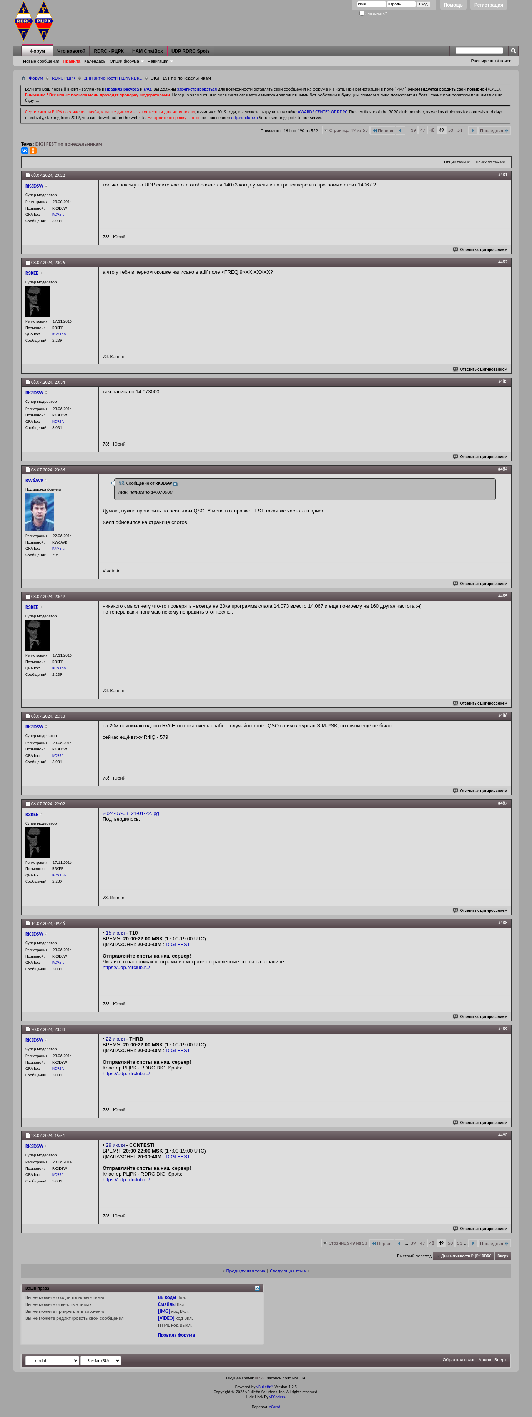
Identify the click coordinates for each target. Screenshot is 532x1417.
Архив (485, 1359)
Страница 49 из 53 (348, 130)
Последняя (494, 130)
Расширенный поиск (491, 60)
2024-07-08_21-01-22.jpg (131, 813)
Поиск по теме (489, 162)
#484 (502, 469)
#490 (502, 1135)
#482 (502, 261)
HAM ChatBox (147, 51)
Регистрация (488, 5)
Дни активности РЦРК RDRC (113, 78)
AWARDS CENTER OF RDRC (322, 112)
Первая (382, 130)
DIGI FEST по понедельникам (68, 144)
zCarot (275, 1406)
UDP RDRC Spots (190, 51)
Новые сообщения (41, 61)
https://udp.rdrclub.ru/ (126, 967)
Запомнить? (373, 14)
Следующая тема (288, 1271)
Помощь (453, 5)
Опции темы (455, 162)
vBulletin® (265, 1386)
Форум (37, 51)
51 (459, 130)
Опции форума (124, 61)
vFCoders (277, 1396)
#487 (502, 803)
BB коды (167, 1297)
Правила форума (176, 1335)
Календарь (95, 61)
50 (450, 130)
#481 (502, 174)
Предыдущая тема (245, 1271)
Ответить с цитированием (480, 249)
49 (441, 130)
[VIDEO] (166, 1318)
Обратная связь (459, 1359)
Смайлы (167, 1304)
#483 (502, 381)
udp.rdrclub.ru (244, 117)
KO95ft (58, 214)
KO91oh (59, 333)
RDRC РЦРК (63, 78)
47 (422, 130)
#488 (502, 922)
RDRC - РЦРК (108, 51)
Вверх (502, 1256)
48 (431, 130)
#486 (502, 715)
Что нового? (71, 51)
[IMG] (164, 1311)
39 (413, 130)
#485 (502, 596)
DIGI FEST (178, 944)
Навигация (158, 61)
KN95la (58, 548)
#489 (502, 1028)
